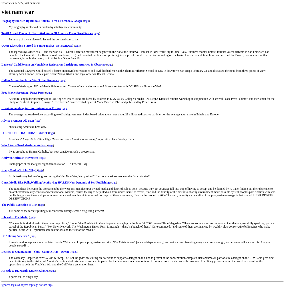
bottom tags (46, 284)
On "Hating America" (15, 236)
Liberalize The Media (14, 217)
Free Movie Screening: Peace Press (23, 92)
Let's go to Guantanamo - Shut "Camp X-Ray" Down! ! (36, 251)
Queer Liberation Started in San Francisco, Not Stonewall (37, 45)
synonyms (22, 284)
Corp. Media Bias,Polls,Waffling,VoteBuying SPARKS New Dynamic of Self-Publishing (55, 182)
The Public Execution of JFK (19, 204)
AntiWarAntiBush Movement (19, 157)
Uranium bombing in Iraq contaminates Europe (31, 108)
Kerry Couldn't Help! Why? (19, 170)
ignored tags (8, 284)
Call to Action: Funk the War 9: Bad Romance (30, 80)
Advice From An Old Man (17, 120)
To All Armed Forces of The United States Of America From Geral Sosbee (47, 33)
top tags (33, 284)
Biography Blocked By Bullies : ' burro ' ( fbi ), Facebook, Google (41, 20)
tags (86, 20)
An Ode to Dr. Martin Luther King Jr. (25, 270)
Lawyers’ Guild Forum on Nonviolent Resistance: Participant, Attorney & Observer (53, 64)
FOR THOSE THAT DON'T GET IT (24, 133)
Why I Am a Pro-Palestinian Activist (24, 145)
